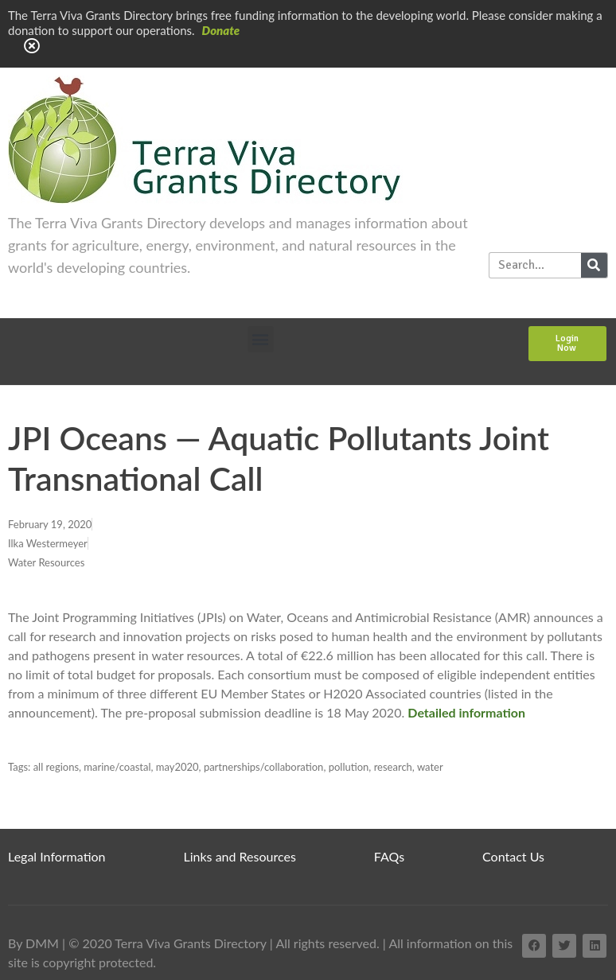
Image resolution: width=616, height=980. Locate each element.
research (393, 766)
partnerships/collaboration (264, 766)
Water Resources (46, 562)
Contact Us (513, 856)
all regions (56, 766)
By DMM (33, 943)
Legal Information (57, 856)
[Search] (594, 265)
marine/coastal (117, 766)
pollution (349, 766)
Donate (221, 30)
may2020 (177, 766)
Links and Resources (240, 856)
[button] (261, 339)
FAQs (389, 856)
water (430, 766)
